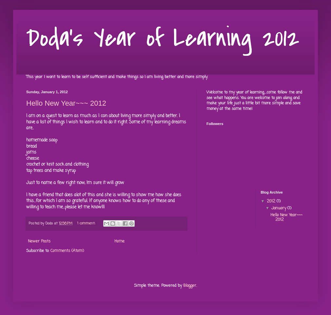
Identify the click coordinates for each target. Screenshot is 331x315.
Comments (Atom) (67, 251)
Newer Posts (39, 241)
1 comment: (87, 223)
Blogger (189, 286)
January (279, 208)
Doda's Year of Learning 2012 (162, 38)
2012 (272, 201)
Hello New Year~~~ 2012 (66, 103)
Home (119, 241)
